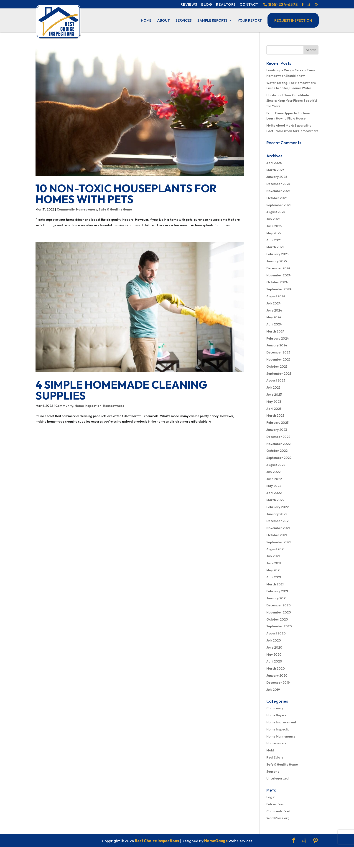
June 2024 (274, 310)
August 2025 (275, 212)
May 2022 (273, 486)
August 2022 (275, 465)
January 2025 (276, 261)
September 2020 (279, 626)
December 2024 (278, 268)
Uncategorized (277, 778)
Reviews (189, 4)
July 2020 (273, 640)
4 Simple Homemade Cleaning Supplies (121, 390)
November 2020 (278, 612)
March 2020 (275, 668)
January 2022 (276, 514)
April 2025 (273, 240)
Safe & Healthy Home (115, 209)
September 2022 (278, 458)
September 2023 (278, 374)
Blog (206, 4)
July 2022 (273, 472)
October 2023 (277, 366)
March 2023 (275, 415)
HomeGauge (216, 840)
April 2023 (274, 409)
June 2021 (273, 563)
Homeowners (86, 209)
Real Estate (274, 757)
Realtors (226, 4)
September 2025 (278, 205)
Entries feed (275, 804)
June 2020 (274, 647)
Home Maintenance (280, 736)
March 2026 (275, 170)
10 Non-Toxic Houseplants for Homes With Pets (126, 193)
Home (146, 21)
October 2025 (276, 198)
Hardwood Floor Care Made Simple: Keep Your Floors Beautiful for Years (291, 100)
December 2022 (278, 437)
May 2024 (273, 317)
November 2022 (278, 444)
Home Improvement (281, 722)
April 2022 (274, 493)
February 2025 (277, 254)
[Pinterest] (316, 4)
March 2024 (275, 331)
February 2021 (277, 591)
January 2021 (276, 598)
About (163, 21)
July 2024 (273, 303)
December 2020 (278, 605)
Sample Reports (212, 21)
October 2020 (277, 619)
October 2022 (277, 451)
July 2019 (273, 690)
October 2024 (277, 282)
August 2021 (275, 549)
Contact (249, 4)
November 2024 (278, 275)
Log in (270, 797)
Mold (270, 750)
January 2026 (276, 177)
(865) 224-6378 (282, 4)
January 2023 (276, 430)
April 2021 (273, 577)
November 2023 (278, 359)
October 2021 (276, 535)
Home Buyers (276, 715)
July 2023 (273, 387)
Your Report (250, 21)
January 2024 (276, 345)
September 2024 (278, 289)
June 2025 (274, 226)
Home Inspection (88, 406)
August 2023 (275, 380)
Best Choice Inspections (157, 840)
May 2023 (273, 402)
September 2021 (278, 542)
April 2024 (274, 324)
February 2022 (277, 507)
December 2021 (278, 521)
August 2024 (275, 296)
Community (66, 209)
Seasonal (273, 771)
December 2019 (278, 683)
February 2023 (277, 423)
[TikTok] (309, 4)
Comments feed (278, 811)
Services (184, 21)
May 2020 (274, 654)
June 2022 (274, 479)
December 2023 (278, 352)
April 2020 (274, 661)
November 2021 (278, 528)
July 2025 (273, 219)
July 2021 (273, 556)
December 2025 (278, 184)
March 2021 (275, 584)
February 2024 (277, 338)
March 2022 (275, 500)
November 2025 (278, 191)
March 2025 (275, 247)
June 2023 (274, 394)
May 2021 (273, 570)
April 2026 (274, 163)
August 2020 (276, 633)
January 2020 (277, 675)
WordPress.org (278, 818)
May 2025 (273, 233)
